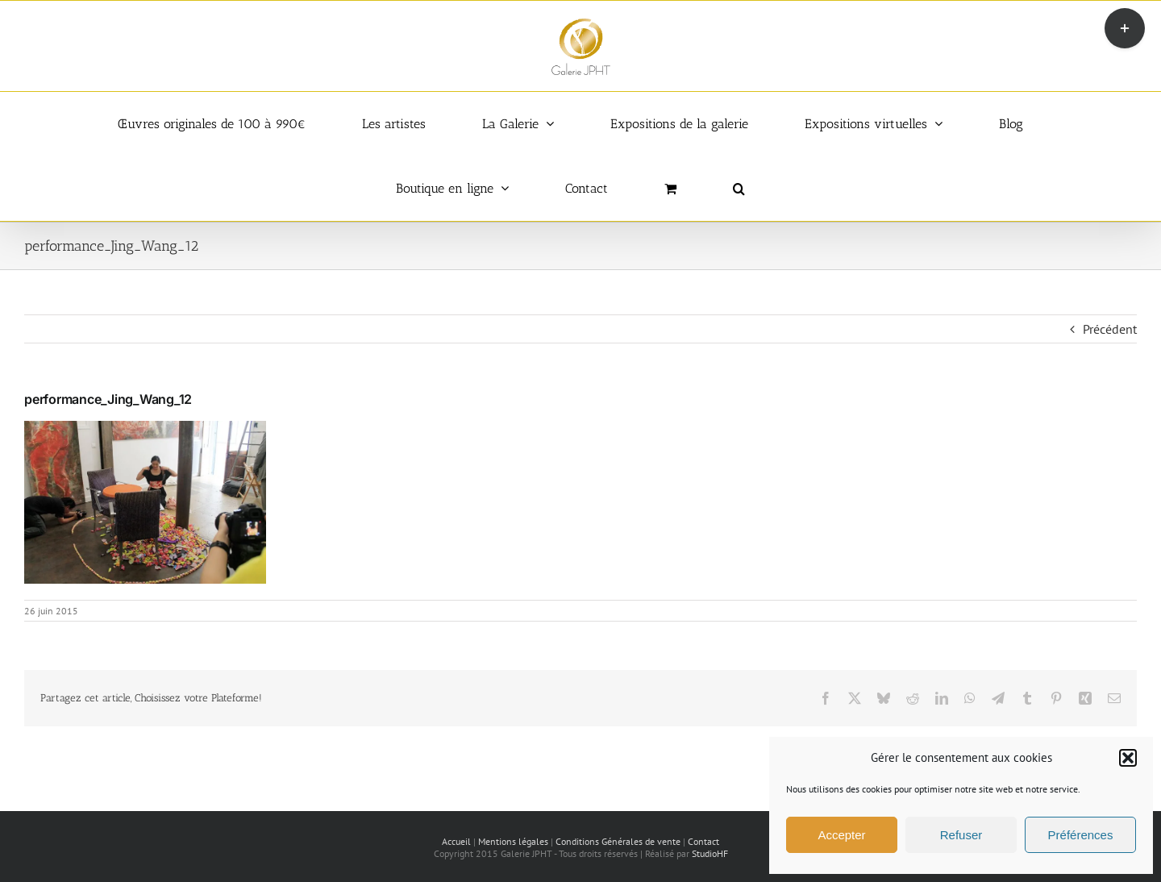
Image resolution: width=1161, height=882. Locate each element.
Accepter (841, 835)
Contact (703, 841)
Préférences (1080, 835)
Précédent (1110, 329)
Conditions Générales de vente (618, 841)
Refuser (961, 835)
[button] (1128, 758)
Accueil (456, 841)
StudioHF (710, 853)
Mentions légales (513, 841)
